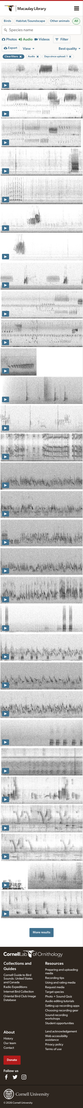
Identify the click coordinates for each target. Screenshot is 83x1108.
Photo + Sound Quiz (58, 996)
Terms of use (53, 1049)
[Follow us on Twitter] (15, 1077)
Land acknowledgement (61, 1031)
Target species (54, 991)
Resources (54, 964)
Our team (10, 1043)
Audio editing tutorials (59, 1001)
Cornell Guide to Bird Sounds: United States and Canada (18, 979)
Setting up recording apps (62, 1005)
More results (41, 932)
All (76, 21)
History (8, 1038)
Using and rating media (60, 982)
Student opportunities (59, 1023)
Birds (7, 21)
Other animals (59, 21)
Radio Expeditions (15, 987)
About (9, 1032)
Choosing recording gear (61, 1010)
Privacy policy (54, 1044)
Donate (12, 1060)
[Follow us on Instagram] (24, 1077)
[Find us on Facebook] (6, 1077)
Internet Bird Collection (19, 991)
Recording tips (54, 978)
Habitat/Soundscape (30, 21)
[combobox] (45, 30)
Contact (9, 1047)
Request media (54, 987)
